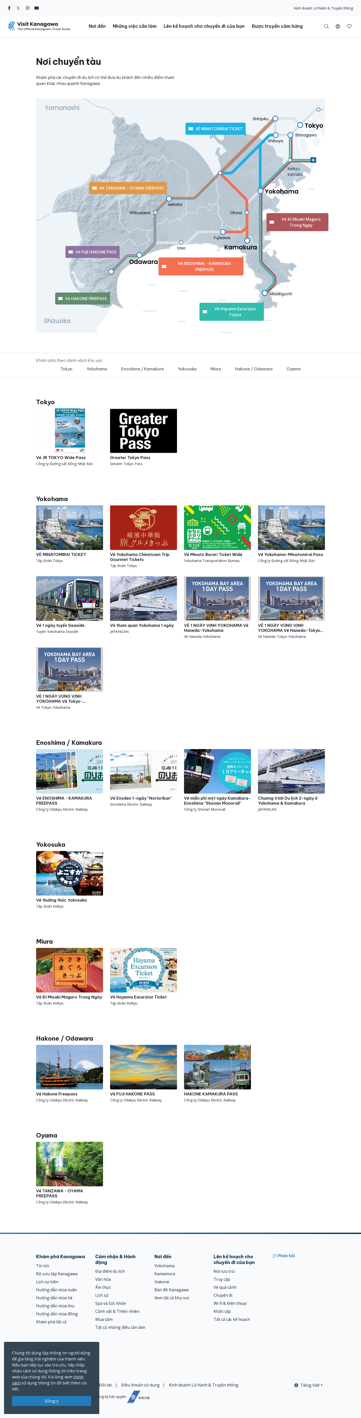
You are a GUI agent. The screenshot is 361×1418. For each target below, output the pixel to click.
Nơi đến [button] (97, 26)
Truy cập (222, 1279)
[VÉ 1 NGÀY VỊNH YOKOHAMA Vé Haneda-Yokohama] (217, 607)
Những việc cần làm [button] (135, 26)
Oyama (294, 368)
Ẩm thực (103, 1287)
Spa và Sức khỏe (110, 1303)
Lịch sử (102, 1295)
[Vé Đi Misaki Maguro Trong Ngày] (69, 977)
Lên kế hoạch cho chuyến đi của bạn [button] (204, 26)
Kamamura (164, 1274)
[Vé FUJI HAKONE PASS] (143, 1074)
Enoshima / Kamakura (142, 368)
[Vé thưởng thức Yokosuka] (69, 880)
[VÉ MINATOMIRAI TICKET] (69, 534)
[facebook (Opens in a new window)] (9, 8)
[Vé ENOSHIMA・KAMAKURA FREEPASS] (69, 780)
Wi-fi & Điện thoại (230, 1303)
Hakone (161, 1282)
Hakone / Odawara (254, 368)
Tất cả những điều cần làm (120, 1327)
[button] (337, 26)
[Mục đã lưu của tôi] (349, 26)
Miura (216, 368)
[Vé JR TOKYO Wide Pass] (69, 437)
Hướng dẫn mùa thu (55, 1306)
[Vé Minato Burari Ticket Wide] (217, 534)
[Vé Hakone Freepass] (69, 1074)
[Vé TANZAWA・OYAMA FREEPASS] (69, 1173)
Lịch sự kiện (47, 1282)
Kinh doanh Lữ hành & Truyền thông (323, 8)
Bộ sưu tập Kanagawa (56, 1274)
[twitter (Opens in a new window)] (18, 8)
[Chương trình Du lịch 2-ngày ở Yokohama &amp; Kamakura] (291, 780)
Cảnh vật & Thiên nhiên (117, 1311)
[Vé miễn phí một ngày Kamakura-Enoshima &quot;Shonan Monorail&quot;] (217, 780)
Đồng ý (51, 1401)
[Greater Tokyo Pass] (143, 437)
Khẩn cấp (222, 1311)
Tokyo (66, 368)
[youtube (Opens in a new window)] (36, 8)
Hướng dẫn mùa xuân (56, 1290)
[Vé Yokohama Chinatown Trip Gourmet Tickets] (143, 536)
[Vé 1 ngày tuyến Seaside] (69, 605)
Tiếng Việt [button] (307, 1385)
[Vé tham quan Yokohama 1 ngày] (143, 605)
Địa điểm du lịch (110, 1271)
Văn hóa (103, 1279)
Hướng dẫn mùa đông (57, 1314)
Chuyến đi (223, 1295)
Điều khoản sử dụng (140, 1385)
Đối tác (105, 1385)
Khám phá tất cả (51, 1322)
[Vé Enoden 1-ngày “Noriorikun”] (143, 778)
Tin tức (42, 1265)
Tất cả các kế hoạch (232, 1319)
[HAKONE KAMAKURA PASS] (217, 1074)
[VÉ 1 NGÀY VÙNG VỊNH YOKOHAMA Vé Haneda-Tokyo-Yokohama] (291, 607)
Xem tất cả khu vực (172, 1298)
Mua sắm (104, 1319)
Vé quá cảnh (225, 1287)
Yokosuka (187, 368)
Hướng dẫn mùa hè (54, 1298)
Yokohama (96, 368)
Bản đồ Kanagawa (171, 1290)
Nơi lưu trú (224, 1271)
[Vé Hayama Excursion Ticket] (143, 977)
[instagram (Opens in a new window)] (27, 8)
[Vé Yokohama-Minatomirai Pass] (291, 534)
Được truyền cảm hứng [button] (277, 26)
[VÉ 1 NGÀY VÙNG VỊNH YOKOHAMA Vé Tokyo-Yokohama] (69, 678)
